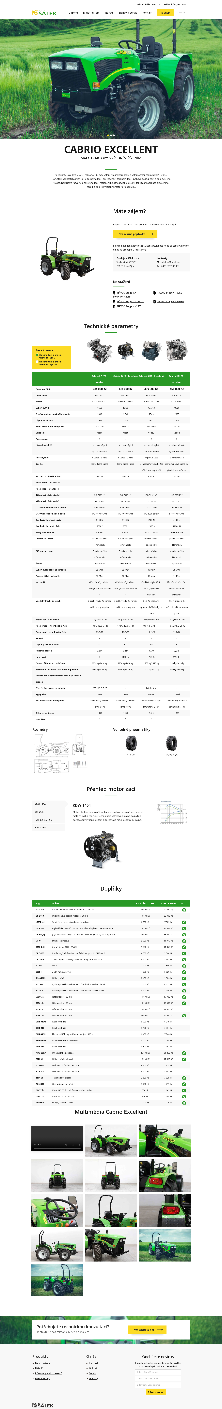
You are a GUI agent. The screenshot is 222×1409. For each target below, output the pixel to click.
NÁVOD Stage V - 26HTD (130, 301)
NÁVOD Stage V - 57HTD (170, 301)
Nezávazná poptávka (132, 234)
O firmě (73, 12)
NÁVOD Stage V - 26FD (129, 306)
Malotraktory (91, 12)
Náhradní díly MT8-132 (175, 4)
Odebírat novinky (156, 1392)
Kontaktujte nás (144, 1329)
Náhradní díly (42, 1378)
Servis (92, 1373)
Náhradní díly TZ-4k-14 (148, 4)
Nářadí (109, 12)
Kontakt (147, 12)
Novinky (93, 1378)
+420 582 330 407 (170, 266)
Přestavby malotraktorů (48, 1373)
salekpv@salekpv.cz (171, 262)
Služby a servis (128, 12)
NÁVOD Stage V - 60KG (169, 292)
